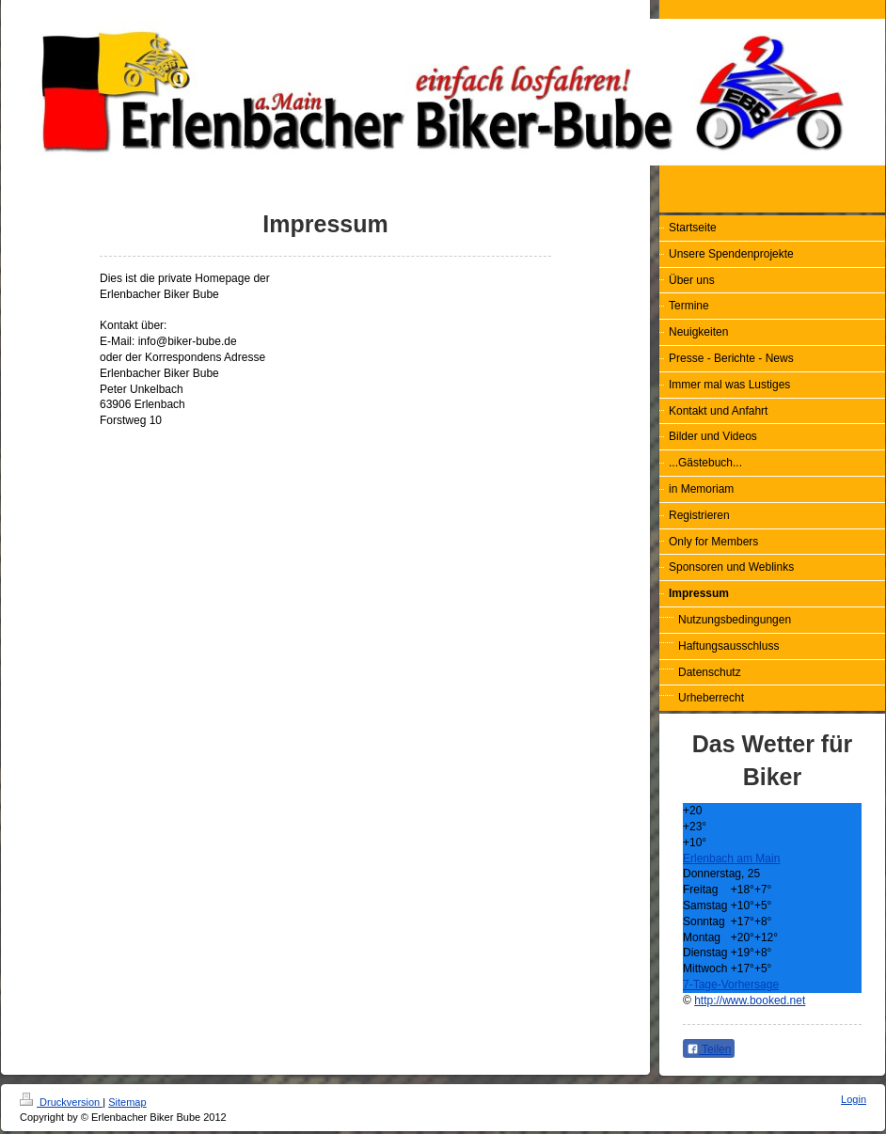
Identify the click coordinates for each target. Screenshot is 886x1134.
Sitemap (127, 1102)
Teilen (709, 1049)
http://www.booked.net (749, 1000)
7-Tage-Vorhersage (731, 984)
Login (853, 1099)
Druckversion (61, 1102)
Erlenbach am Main (731, 858)
